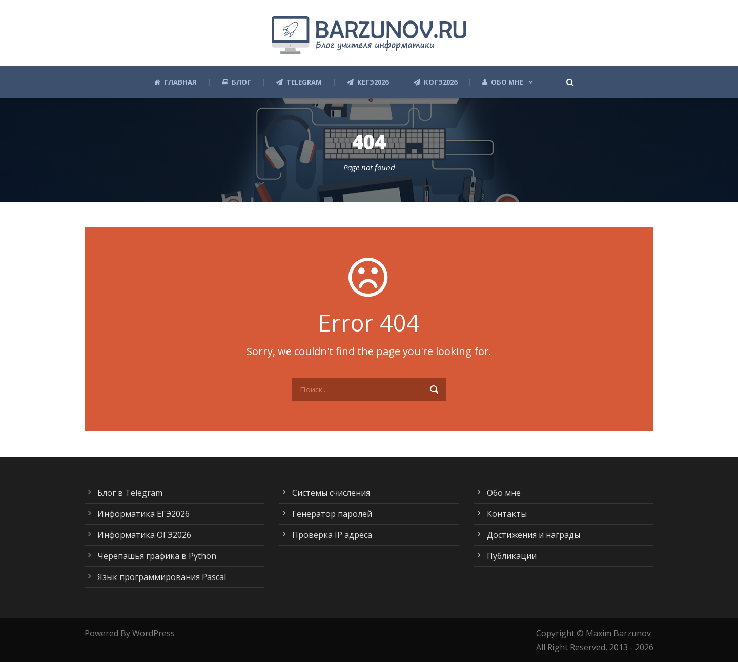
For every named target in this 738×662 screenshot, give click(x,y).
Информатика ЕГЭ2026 (143, 514)
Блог (236, 82)
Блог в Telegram (129, 493)
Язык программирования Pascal (161, 577)
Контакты (507, 514)
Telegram (299, 82)
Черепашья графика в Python (156, 556)
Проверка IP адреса (332, 535)
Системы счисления (331, 493)
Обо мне (502, 82)
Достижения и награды (533, 535)
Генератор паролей (332, 514)
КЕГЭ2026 (367, 82)
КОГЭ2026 (435, 82)
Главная (175, 82)
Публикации (512, 556)
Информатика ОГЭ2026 (144, 535)
